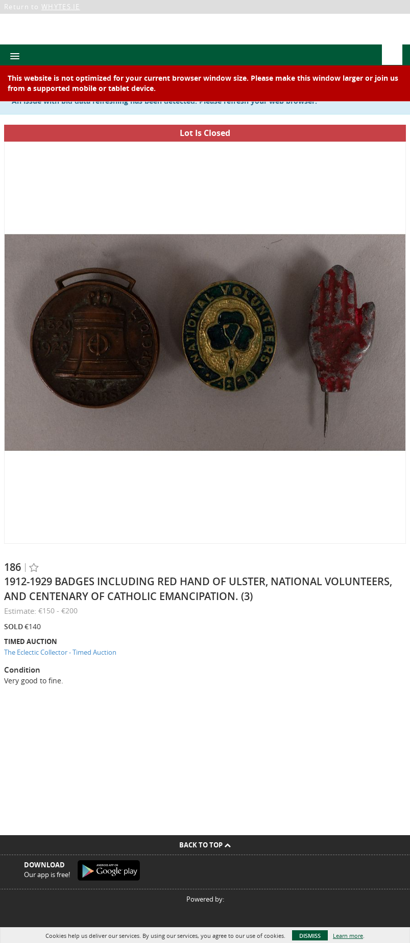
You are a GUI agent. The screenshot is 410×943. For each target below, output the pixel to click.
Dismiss (310, 935)
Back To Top (205, 844)
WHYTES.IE (60, 6)
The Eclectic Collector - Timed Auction (60, 652)
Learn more (348, 935)
